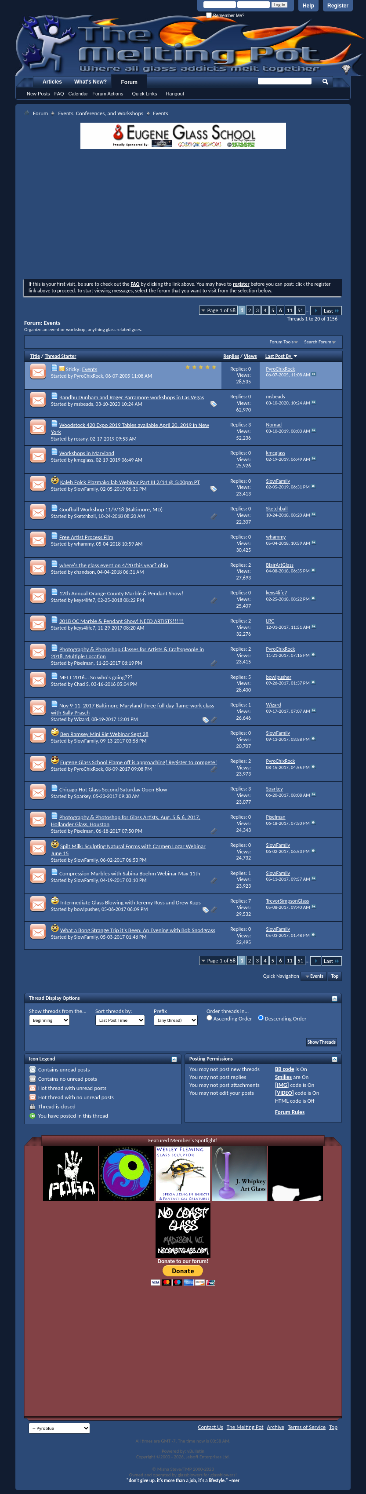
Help (308, 6)
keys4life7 (84, 600)
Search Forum (318, 342)
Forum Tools (282, 342)
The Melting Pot (245, 1427)
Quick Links (144, 93)
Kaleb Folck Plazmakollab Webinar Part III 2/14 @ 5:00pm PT (130, 482)
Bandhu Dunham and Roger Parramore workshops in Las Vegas (131, 397)
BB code (284, 1069)
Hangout (175, 93)
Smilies (283, 1077)
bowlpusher (86, 909)
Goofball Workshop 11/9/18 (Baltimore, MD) (111, 509)
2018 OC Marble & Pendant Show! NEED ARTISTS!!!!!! (121, 621)
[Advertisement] (183, 215)
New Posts (38, 93)
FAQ (59, 93)
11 (290, 310)
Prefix (160, 1011)
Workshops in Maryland (86, 453)
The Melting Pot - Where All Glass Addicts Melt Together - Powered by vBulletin (190, 45)
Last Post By (281, 356)
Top (334, 976)
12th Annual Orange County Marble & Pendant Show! (121, 593)
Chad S (81, 684)
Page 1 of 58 (221, 310)
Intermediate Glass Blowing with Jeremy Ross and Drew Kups (130, 902)
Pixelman (84, 663)
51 (300, 310)
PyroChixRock (88, 376)
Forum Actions (107, 93)
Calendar (78, 93)
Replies (231, 356)
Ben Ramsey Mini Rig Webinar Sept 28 (104, 734)
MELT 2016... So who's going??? (96, 677)
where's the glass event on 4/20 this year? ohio (113, 565)
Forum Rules (289, 1112)
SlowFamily (86, 489)
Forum (129, 82)
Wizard (81, 719)
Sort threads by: (113, 1011)
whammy (84, 544)
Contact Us (210, 1427)
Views (250, 356)
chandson (84, 572)
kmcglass (84, 460)
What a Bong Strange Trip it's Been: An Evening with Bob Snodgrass (137, 930)
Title (35, 356)
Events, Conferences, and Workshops (100, 113)
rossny (80, 439)
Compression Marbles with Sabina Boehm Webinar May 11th (129, 873)
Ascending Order (229, 1018)
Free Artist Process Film (86, 537)
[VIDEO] (284, 1093)
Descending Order (282, 1018)
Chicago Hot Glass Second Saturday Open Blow (113, 789)
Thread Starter (60, 356)
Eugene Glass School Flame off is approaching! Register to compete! (138, 762)
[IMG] (282, 1085)
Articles (52, 82)
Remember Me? (225, 15)
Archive (275, 1427)
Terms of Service (307, 1427)
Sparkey (82, 796)
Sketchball (85, 516)
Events (89, 369)
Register (337, 6)
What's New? (90, 82)
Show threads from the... (58, 1011)
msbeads (83, 404)
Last (332, 310)
